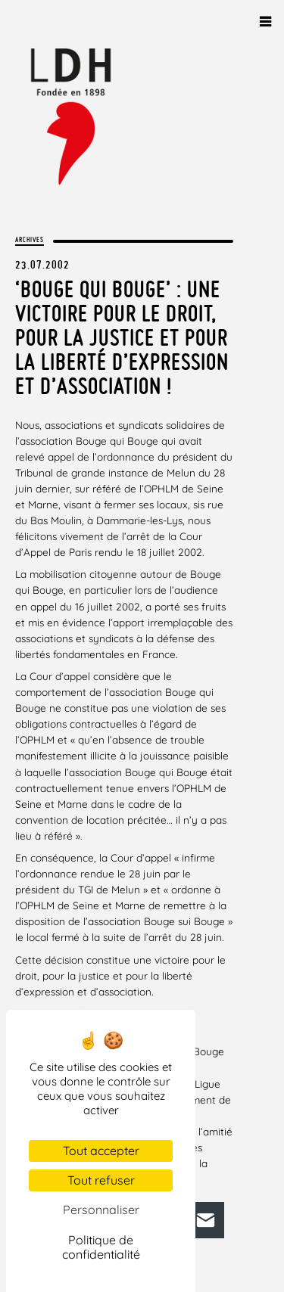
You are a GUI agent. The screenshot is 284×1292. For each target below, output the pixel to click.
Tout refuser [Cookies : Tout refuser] (101, 1180)
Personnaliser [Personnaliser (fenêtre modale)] (101, 1209)
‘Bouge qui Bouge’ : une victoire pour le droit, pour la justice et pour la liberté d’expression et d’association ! (122, 337)
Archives (29, 239)
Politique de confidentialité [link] (101, 1247)
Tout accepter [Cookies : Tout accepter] (101, 1150)
